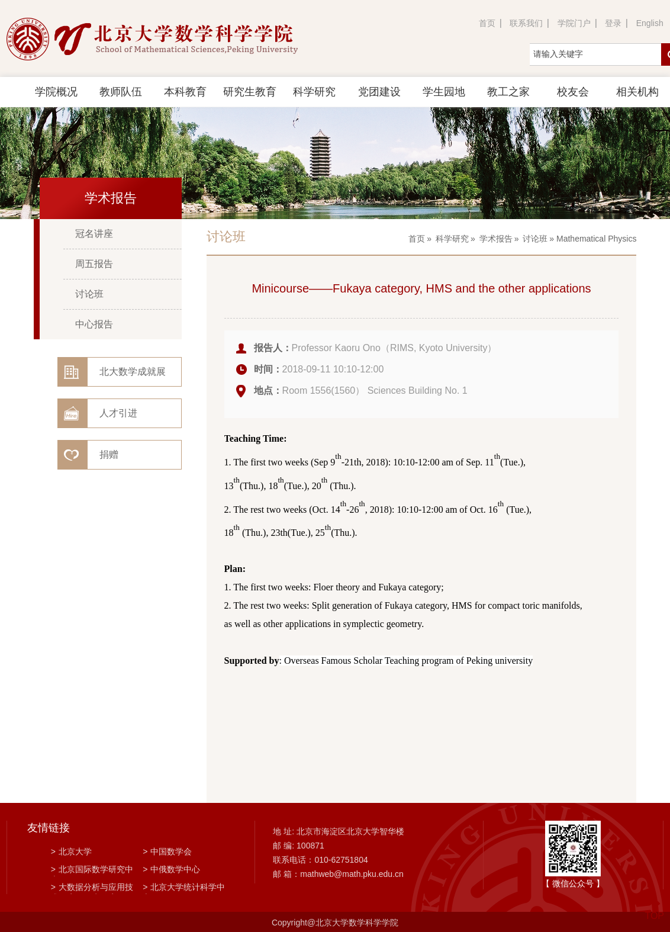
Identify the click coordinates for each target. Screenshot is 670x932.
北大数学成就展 (132, 372)
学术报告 (496, 238)
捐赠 (108, 454)
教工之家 (508, 92)
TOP (654, 908)
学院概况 (56, 92)
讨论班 (89, 294)
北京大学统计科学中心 (184, 888)
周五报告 (94, 264)
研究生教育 (249, 92)
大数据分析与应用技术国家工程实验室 (92, 888)
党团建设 (379, 92)
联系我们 (526, 23)
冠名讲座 (94, 234)
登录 (613, 23)
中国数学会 (167, 851)
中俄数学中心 (171, 869)
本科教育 (185, 92)
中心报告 (94, 324)
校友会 (573, 92)
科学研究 (314, 92)
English (649, 23)
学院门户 (574, 23)
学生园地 (444, 92)
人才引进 (118, 413)
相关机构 (637, 92)
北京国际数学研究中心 (92, 870)
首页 (487, 23)
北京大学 (71, 851)
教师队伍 (120, 92)
